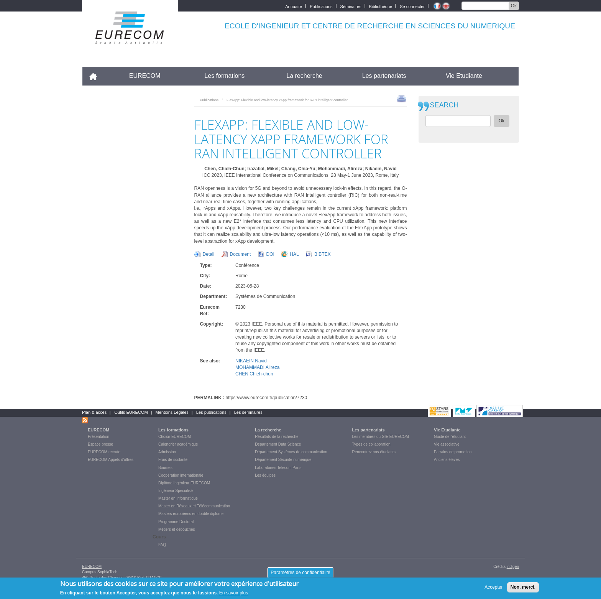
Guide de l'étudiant (450, 436)
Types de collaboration (371, 444)
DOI (270, 254)
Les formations (224, 75)
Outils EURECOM (131, 412)
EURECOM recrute (104, 452)
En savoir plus (233, 594)
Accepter (493, 589)
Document (240, 254)
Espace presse (100, 444)
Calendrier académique (178, 444)
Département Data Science (278, 444)
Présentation (98, 436)
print (401, 98)
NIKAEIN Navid (251, 361)
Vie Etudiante (464, 75)
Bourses (165, 468)
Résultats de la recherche (276, 436)
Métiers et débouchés (176, 529)
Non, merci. (523, 589)
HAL (294, 254)
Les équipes (265, 475)
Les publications (211, 412)
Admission (167, 452)
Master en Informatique (178, 498)
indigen (513, 566)
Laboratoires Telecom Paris (278, 468)
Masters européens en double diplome (190, 514)
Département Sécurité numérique (283, 459)
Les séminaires (248, 412)
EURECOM (145, 75)
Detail (209, 254)
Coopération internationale (180, 475)
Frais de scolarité (172, 459)
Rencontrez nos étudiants (374, 452)
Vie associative (447, 444)
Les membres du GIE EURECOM (380, 436)
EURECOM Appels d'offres (110, 459)
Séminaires (350, 6)
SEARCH (444, 105)
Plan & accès (94, 412)
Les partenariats (384, 75)
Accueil (96, 75)
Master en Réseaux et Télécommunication (194, 506)
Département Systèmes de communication (291, 452)
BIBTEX (322, 254)
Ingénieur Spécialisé (175, 491)
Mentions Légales (172, 412)
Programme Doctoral (176, 522)
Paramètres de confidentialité (300, 574)
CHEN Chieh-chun (254, 374)
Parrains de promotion (452, 452)
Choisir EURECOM (174, 436)
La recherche (304, 75)
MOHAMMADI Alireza (257, 367)
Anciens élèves (447, 459)
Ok (514, 5)
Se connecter (412, 6)
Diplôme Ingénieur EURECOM (184, 483)
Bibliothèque (380, 6)
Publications (321, 6)
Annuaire (293, 6)
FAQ (162, 545)
